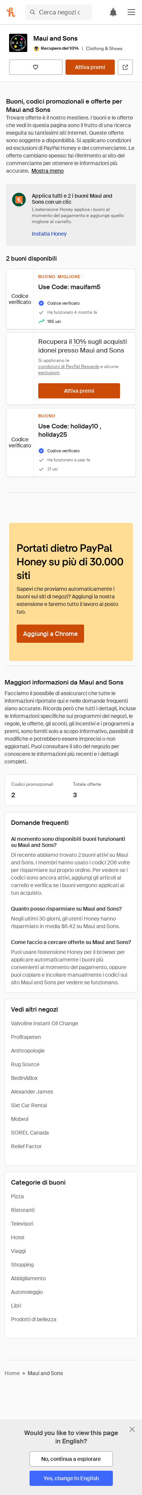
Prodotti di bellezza (33, 1319)
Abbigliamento (28, 1278)
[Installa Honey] (49, 234)
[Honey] (11, 12)
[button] (131, 12)
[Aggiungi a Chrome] (50, 634)
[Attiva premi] (90, 67)
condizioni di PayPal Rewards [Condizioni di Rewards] (68, 367)
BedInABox (24, 1078)
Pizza (17, 1196)
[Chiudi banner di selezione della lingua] (132, 1429)
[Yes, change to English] (71, 1478)
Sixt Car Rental (29, 1105)
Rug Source (25, 1064)
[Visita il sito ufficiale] (125, 67)
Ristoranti (22, 1210)
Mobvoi (19, 1119)
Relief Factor (26, 1146)
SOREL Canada (30, 1132)
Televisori (22, 1223)
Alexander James (32, 1091)
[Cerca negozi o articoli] (58, 12)
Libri (16, 1305)
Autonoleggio (27, 1292)
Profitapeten (26, 1037)
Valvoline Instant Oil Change (44, 1023)
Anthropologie (28, 1050)
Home (12, 1373)
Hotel (17, 1237)
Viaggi (18, 1251)
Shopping (22, 1264)
